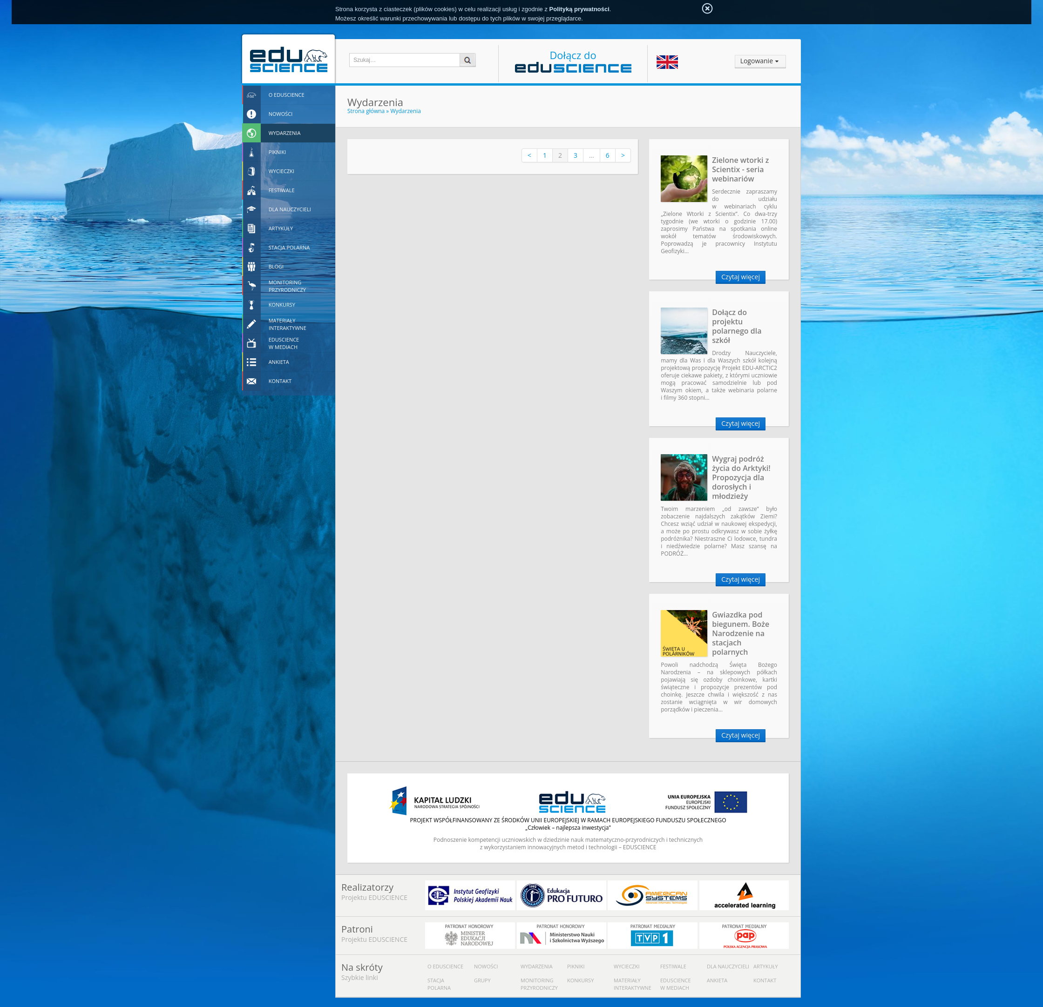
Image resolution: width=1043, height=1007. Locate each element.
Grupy (482, 980)
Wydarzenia (405, 111)
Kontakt (764, 980)
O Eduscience (445, 966)
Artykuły (765, 966)
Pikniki (576, 966)
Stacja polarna (439, 984)
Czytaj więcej (740, 276)
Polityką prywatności (579, 9)
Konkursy (580, 980)
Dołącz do (573, 60)
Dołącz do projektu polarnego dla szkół (736, 326)
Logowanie (756, 60)
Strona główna (366, 111)
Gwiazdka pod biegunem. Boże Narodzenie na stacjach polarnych (740, 633)
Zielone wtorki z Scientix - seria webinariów (740, 169)
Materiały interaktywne (632, 984)
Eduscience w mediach (675, 984)
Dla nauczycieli (728, 966)
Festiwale (673, 966)
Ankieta (717, 980)
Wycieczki (626, 966)
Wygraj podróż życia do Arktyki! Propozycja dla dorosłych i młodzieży (741, 477)
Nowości (486, 966)
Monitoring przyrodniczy (539, 984)
